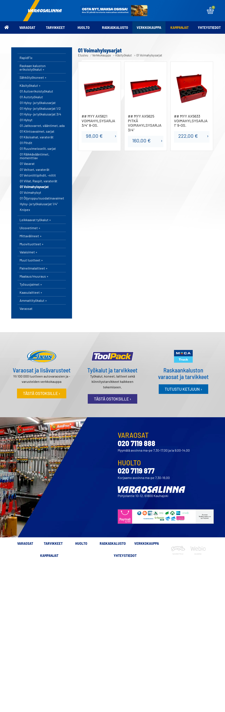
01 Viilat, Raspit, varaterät (38, 181)
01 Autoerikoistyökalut (36, 91)
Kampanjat (179, 27)
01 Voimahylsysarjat (34, 187)
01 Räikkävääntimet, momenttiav (34, 156)
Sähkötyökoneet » (33, 77)
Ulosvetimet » (30, 228)
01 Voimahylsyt (30, 192)
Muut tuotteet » (31, 260)
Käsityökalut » (30, 85)
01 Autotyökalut (31, 97)
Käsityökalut (123, 55)
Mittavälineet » (31, 236)
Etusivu (83, 55)
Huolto (84, 27)
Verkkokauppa (149, 27)
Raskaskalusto (115, 27)
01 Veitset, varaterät (35, 169)
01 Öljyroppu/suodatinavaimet (42, 198)
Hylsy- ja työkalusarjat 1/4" (39, 204)
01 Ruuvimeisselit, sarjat (38, 148)
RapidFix (26, 58)
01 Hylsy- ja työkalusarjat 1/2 (40, 108)
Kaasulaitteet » (31, 292)
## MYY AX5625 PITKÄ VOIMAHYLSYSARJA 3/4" (144, 123)
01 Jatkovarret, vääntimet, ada (42, 126)
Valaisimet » (28, 252)
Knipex (25, 210)
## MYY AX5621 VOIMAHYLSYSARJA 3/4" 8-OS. (98, 121)
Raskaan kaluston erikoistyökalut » (33, 67)
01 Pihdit (26, 143)
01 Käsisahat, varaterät (37, 137)
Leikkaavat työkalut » (35, 220)
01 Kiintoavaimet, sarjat (37, 131)
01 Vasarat (27, 164)
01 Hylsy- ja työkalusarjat (38, 103)
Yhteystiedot (209, 27)
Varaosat (27, 27)
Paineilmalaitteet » (34, 268)
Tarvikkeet (55, 27)
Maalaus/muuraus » (34, 276)
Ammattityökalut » (33, 300)
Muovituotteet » (32, 244)
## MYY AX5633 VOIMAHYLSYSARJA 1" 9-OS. (191, 121)
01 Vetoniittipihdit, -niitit (38, 175)
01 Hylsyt (26, 120)
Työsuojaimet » (31, 284)
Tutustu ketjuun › (183, 389)
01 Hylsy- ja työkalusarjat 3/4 (40, 114)
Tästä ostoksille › (41, 393)
